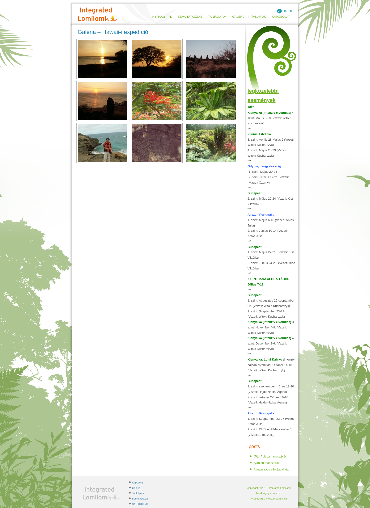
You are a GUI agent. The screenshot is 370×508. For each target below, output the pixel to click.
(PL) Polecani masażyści (270, 456)
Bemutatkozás (190, 16)
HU (279, 11)
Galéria (238, 16)
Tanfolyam (217, 16)
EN (285, 11)
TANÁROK (258, 16)
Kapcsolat (281, 16)
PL (291, 11)
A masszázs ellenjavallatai (271, 469)
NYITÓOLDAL (140, 504)
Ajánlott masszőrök (267, 463)
